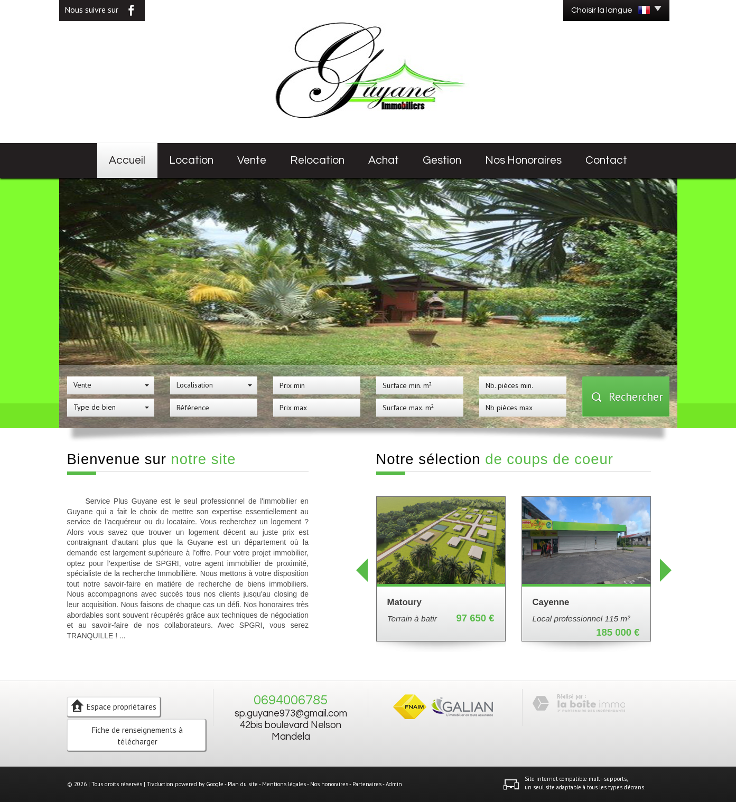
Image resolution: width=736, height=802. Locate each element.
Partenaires (366, 784)
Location (191, 160)
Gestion (442, 160)
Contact (606, 160)
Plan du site (243, 784)
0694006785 (291, 700)
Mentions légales (284, 784)
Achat (383, 160)
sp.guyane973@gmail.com (291, 714)
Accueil (127, 160)
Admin (394, 784)
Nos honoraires (523, 160)
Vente (251, 160)
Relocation (317, 160)
